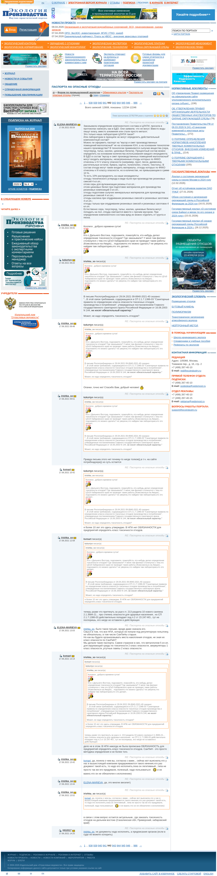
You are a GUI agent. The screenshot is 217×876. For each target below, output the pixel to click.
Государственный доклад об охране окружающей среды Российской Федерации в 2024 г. (192, 224)
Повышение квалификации (24, 94)
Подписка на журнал (25, 120)
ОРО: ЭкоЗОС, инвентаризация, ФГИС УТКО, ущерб (94, 33)
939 (95, 102)
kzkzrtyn (67, 259)
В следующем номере (16, 199)
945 (123, 102)
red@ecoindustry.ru (190, 370)
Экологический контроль (20, 43)
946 (128, 102)
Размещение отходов (183, 301)
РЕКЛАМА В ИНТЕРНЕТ (69, 855)
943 (114, 102)
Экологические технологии (110, 47)
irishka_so (67, 224)
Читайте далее (9, 209)
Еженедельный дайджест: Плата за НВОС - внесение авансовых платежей (106, 36)
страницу (105, 95)
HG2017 (66, 830)
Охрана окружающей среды (151, 47)
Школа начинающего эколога (190, 337)
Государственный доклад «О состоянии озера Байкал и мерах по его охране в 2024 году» (194, 212)
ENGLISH (208, 873)
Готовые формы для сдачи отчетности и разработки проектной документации (154, 60)
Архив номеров (18, 189)
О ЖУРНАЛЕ (58, 2)
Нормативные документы (190, 88)
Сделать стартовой (189, 873)
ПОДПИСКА (24, 855)
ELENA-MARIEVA (67, 124)
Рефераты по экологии (186, 344)
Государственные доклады (191, 171)
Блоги (21, 860)
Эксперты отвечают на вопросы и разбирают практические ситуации (115, 60)
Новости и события (18, 78)
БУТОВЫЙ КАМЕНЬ (183, 306)
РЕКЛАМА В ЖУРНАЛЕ (44, 855)
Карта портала (182, 34)
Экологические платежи (149, 43)
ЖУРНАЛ (12, 855)
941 (105, 102)
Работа (91, 858)
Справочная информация (22, 89)
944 (119, 102)
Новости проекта (64, 22)
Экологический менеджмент (193, 43)
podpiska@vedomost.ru (193, 386)
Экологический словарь (189, 296)
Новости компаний (54, 858)
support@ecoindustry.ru (184, 409)
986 (135, 102)
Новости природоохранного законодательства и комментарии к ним (76, 58)
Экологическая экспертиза (109, 43)
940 (100, 102)
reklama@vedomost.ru (192, 401)
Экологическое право (189, 47)
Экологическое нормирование (23, 47)
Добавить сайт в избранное (157, 873)
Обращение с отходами (64, 43)
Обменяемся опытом (114, 92)
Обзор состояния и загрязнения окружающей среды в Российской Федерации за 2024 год (190, 200)
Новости (35, 858)
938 (91, 102)
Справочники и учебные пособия (192, 341)
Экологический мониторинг (68, 47)
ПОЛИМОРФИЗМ (181, 311)
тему (95, 95)
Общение (11, 84)
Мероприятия (76, 858)
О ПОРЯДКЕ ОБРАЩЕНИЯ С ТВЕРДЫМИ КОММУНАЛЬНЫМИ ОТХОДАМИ (190, 161)
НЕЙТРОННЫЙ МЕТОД (185, 325)
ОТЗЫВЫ (115, 2)
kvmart (67, 469)
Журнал (10, 73)
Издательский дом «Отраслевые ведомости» (41, 865)
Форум (11, 860)
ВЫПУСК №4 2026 (25, 128)
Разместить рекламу (36, 66)
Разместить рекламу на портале (150, 82)
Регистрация (28, 29)
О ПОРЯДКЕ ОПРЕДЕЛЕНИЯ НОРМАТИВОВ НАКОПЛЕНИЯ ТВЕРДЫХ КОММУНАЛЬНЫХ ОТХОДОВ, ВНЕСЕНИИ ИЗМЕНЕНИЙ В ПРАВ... (193, 146)
